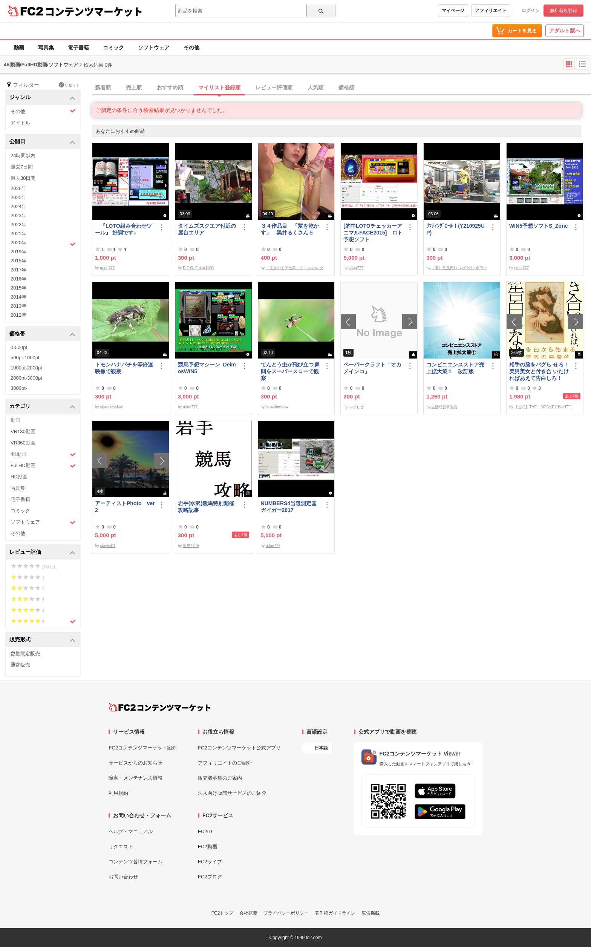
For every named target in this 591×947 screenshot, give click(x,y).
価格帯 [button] (42, 334)
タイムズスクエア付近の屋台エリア (207, 229)
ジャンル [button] (42, 97)
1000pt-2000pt (26, 368)
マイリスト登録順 (219, 87)
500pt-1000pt (25, 357)
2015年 (18, 288)
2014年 (18, 297)
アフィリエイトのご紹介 (225, 763)
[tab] (341, 87)
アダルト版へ (564, 31)
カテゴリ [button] (42, 406)
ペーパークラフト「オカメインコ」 (372, 368)
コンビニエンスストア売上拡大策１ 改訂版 (455, 368)
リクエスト (121, 846)
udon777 (107, 268)
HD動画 (19, 477)
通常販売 (20, 665)
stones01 (107, 546)
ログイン (531, 10)
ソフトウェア (154, 47)
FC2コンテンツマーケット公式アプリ (239, 748)
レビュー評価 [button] (42, 552)
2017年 (18, 270)
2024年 (18, 206)
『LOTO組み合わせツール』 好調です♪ (123, 229)
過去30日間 (23, 178)
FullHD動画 (43, 466)
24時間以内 (23, 155)
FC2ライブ (210, 861)
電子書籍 (78, 47)
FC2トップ (222, 913)
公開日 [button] (42, 142)
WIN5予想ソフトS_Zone (538, 226)
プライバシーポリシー (286, 913)
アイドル (20, 123)
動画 (19, 47)
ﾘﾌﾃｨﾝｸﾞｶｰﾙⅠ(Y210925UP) (455, 229)
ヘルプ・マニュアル (131, 831)
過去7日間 (22, 167)
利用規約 (118, 793)
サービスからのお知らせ (135, 763)
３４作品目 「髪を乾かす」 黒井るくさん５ (290, 229)
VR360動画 (23, 443)
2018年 (18, 261)
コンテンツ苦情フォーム (135, 861)
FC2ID (205, 831)
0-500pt (19, 347)
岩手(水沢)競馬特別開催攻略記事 (206, 506)
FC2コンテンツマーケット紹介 (143, 748)
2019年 (18, 251)
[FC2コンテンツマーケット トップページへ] (160, 707)
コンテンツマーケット (94, 11)
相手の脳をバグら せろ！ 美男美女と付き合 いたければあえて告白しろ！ (539, 371)
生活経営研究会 (444, 407)
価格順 (346, 87)
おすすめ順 (170, 87)
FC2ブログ (210, 877)
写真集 (46, 47)
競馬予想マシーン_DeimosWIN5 (207, 368)
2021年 (18, 233)
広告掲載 (370, 913)
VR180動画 (23, 431)
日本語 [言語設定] (321, 748)
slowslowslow (111, 407)
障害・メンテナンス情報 (135, 778)
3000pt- (19, 388)
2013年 (18, 306)
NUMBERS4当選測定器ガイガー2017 (289, 506)
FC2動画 (207, 846)
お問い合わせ (123, 877)
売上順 (134, 87)
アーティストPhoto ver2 (125, 506)
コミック (113, 47)
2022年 (18, 224)
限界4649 (191, 546)
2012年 (18, 315)
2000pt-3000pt (26, 378)
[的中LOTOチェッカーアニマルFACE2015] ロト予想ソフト (373, 232)
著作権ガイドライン (335, 913)
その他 (191, 47)
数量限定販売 (25, 653)
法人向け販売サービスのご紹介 (232, 793)
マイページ (453, 10)
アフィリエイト (491, 10)
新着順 (103, 87)
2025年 (18, 197)
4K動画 (43, 454)
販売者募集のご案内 (220, 778)
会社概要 (248, 913)
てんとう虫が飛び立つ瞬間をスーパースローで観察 (290, 371)
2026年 (18, 188)
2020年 (43, 243)
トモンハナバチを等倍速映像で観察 (124, 368)
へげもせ (356, 407)
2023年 (18, 215)
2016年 (18, 279)
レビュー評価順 (274, 87)
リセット (69, 84)
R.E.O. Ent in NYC (198, 268)
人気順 (315, 87)
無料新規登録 (563, 10)
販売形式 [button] (42, 640)
